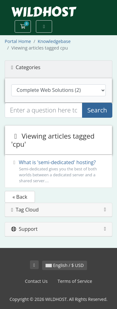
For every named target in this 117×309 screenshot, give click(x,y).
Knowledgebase (54, 41)
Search (97, 110)
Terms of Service (75, 281)
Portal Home (18, 41)
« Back (19, 196)
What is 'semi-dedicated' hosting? (58, 171)
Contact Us (36, 281)
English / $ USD (65, 265)
